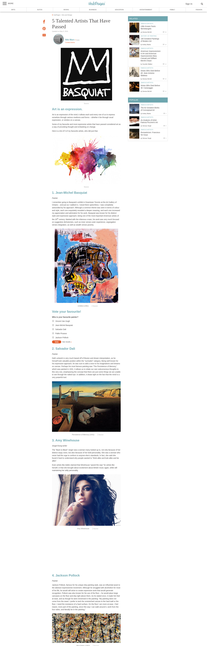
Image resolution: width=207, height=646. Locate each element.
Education (119, 9)
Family (172, 9)
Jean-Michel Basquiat (64, 325)
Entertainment (146, 9)
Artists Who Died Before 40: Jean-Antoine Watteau (150, 73)
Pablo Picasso (61, 333)
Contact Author (70, 42)
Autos (39, 9)
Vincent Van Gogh (62, 321)
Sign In (188, 4)
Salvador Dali (60, 329)
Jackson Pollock (61, 338)
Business (93, 9)
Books (66, 9)
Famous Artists (147, 23)
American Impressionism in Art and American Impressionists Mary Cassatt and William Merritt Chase (151, 56)
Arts (13, 9)
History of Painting (149, 36)
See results (66, 342)
